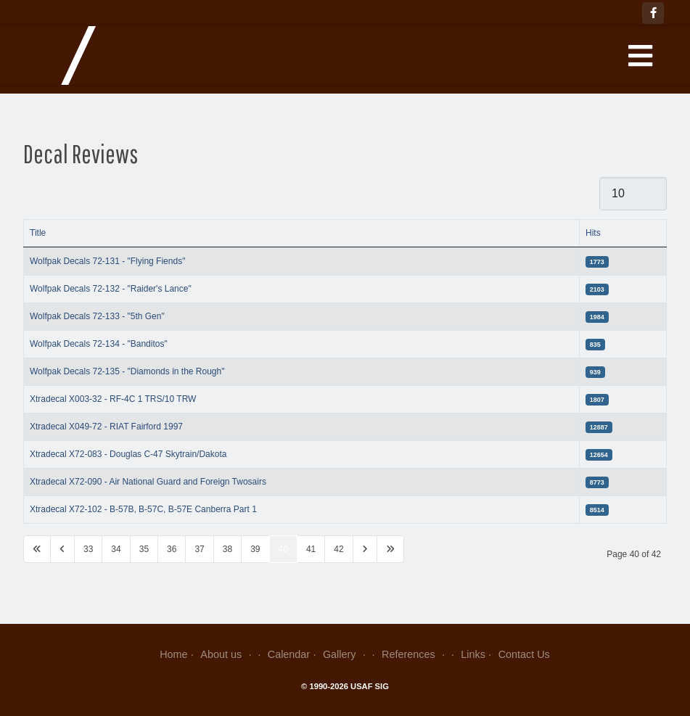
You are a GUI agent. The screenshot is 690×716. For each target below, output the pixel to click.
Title (38, 233)
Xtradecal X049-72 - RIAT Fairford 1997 (106, 426)
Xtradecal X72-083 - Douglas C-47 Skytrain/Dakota (128, 454)
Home (173, 654)
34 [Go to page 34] (115, 549)
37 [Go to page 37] (199, 549)
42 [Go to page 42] (338, 549)
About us (227, 654)
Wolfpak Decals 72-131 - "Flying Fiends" (107, 261)
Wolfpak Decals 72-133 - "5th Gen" (97, 316)
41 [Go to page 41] (311, 549)
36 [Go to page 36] (171, 549)
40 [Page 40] (283, 549)
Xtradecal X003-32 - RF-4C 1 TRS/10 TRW (113, 399)
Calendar (289, 654)
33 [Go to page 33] (88, 549)
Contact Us (524, 654)
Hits (593, 233)
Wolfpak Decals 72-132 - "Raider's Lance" (111, 289)
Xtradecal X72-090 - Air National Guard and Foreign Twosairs (148, 482)
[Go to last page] (390, 549)
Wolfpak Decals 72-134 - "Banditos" (99, 344)
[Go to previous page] (62, 549)
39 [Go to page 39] (255, 549)
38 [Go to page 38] (227, 549)
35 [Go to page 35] (144, 549)
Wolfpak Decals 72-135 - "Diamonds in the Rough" (127, 371)
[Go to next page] (365, 549)
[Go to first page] (37, 549)
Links (473, 654)
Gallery (346, 654)
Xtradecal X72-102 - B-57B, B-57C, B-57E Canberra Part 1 (143, 509)
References (415, 654)
